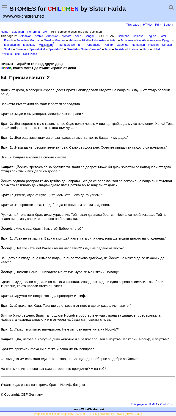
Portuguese (93, 44)
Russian (153, 44)
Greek (48, 40)
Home (4, 31)
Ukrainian (133, 49)
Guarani (60, 40)
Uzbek (157, 49)
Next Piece (30, 54)
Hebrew (74, 40)
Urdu (146, 49)
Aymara (67, 36)
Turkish (119, 49)
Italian (113, 40)
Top (170, 404)
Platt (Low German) (70, 44)
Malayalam (45, 44)
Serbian (167, 44)
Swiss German (90, 49)
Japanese (127, 40)
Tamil (107, 49)
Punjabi (108, 44)
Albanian (25, 36)
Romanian (138, 44)
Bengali (89, 36)
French (8, 40)
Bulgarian (18, 31)
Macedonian (12, 44)
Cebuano (123, 36)
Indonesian (99, 40)
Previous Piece (10, 54)
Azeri (78, 36)
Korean (154, 40)
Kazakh (141, 40)
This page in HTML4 (139, 24)
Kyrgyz (166, 40)
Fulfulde (21, 40)
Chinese (138, 36)
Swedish (72, 49)
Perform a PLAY (37, 31)
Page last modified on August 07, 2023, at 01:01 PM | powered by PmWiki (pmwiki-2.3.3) (88, 414)
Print (158, 24)
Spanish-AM (37, 49)
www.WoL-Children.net (89, 409)
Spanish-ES (55, 49)
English (151, 36)
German (35, 40)
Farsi (163, 36)
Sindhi (8, 49)
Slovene (21, 49)
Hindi (85, 40)
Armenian (52, 36)
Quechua (122, 44)
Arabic (39, 36)
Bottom (168, 24)
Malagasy (29, 44)
